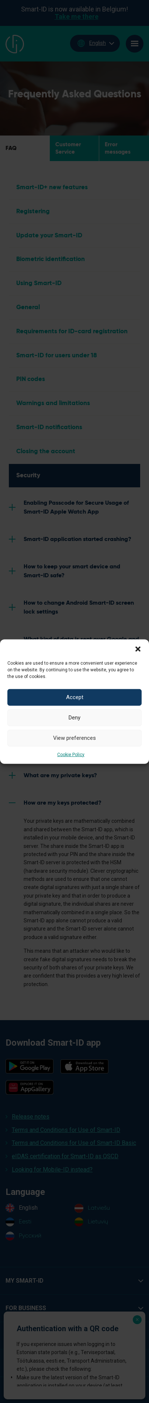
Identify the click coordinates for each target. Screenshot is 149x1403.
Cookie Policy (70, 754)
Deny (74, 717)
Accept (74, 697)
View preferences (74, 738)
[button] (138, 648)
